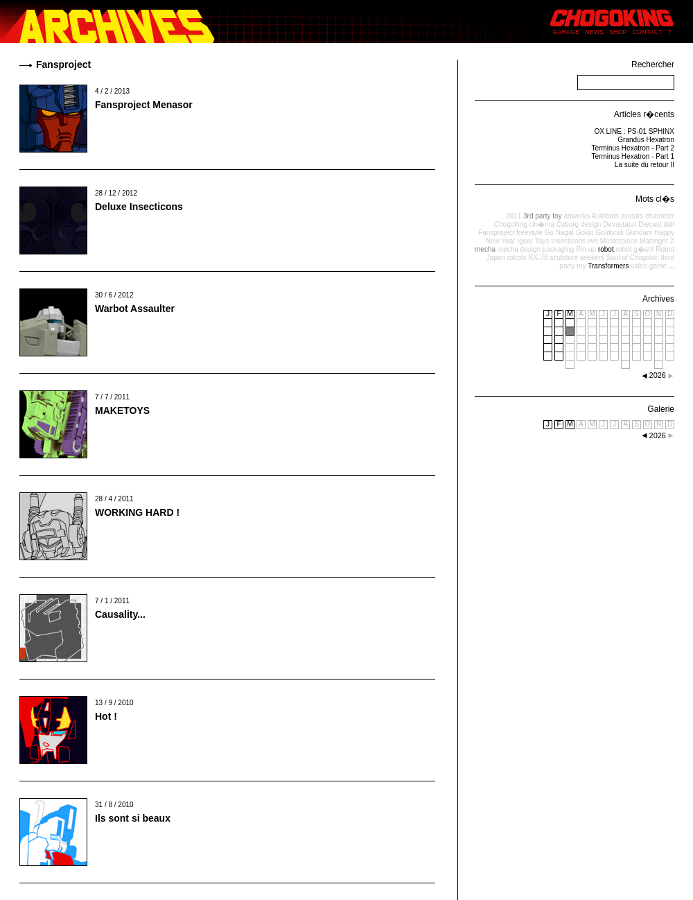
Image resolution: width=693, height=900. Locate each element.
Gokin (585, 232)
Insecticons (568, 241)
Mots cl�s (654, 199)
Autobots (604, 216)
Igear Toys (533, 241)
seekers (592, 257)
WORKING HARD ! (137, 512)
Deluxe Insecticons (139, 206)
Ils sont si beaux (132, 818)
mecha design (519, 249)
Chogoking (510, 224)
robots (517, 257)
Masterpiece (619, 241)
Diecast (649, 224)
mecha (485, 249)
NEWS (594, 31)
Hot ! (106, 716)
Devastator (619, 224)
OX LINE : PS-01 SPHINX (634, 131)
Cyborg (567, 224)
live (593, 241)
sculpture (564, 257)
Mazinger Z (657, 241)
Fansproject (496, 232)
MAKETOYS (122, 410)
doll (668, 224)
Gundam (639, 232)
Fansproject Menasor (144, 104)
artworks (576, 216)
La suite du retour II (644, 164)
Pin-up (586, 249)
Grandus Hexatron (645, 140)
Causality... (120, 614)
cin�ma (541, 224)
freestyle (529, 232)
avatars (632, 216)
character (659, 216)
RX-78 (537, 257)
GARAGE (566, 31)
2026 (657, 435)
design (591, 224)
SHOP (618, 31)
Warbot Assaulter (135, 308)
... (671, 266)
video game (649, 266)
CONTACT (648, 31)
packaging (558, 249)
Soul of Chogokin (632, 257)
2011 (513, 216)
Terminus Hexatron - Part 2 (633, 148)
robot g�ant (634, 249)
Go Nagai (559, 232)
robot (606, 249)
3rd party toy (542, 216)
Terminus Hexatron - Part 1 (633, 156)
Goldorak (610, 232)
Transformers (608, 266)
